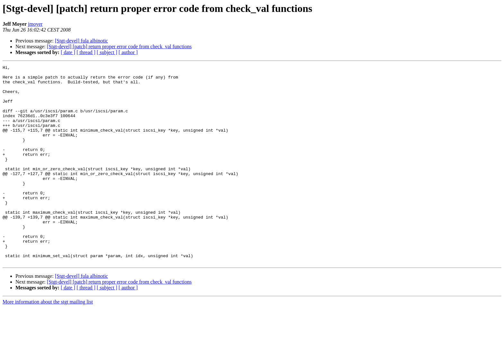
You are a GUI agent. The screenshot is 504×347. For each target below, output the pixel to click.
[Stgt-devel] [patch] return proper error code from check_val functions (119, 46)
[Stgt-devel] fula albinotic (81, 40)
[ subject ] (107, 52)
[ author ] (128, 52)
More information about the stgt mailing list (48, 341)
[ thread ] (85, 52)
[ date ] (68, 52)
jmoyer (35, 24)
